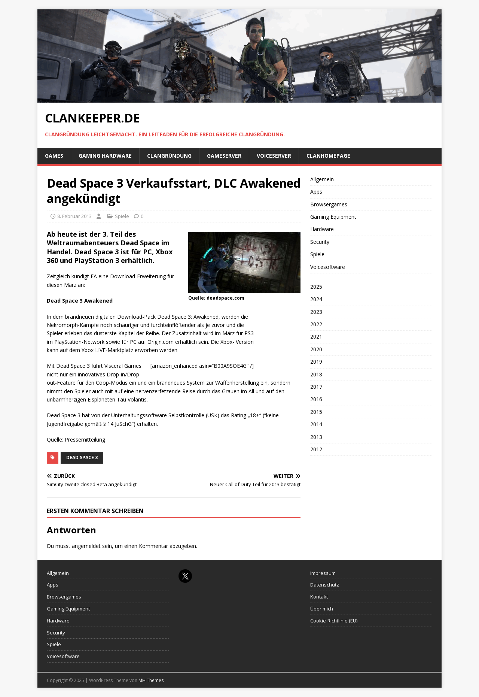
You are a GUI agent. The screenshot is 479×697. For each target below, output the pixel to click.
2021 (316, 336)
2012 (316, 449)
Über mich (321, 608)
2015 (316, 411)
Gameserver (224, 155)
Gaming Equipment (333, 216)
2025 (316, 286)
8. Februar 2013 (74, 216)
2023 (316, 311)
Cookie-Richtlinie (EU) (333, 620)
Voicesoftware (327, 266)
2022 (316, 324)
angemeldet (86, 545)
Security (319, 241)
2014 (316, 424)
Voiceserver (274, 155)
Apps (316, 191)
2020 (316, 349)
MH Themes (151, 680)
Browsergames (328, 204)
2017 (316, 386)
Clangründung (169, 155)
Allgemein (322, 179)
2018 (316, 374)
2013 (316, 436)
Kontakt (319, 596)
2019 (316, 361)
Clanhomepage (328, 155)
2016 (316, 399)
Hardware (322, 229)
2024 (316, 299)
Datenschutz (324, 584)
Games (54, 155)
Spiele (122, 216)
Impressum (323, 573)
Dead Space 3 (82, 457)
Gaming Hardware (105, 155)
